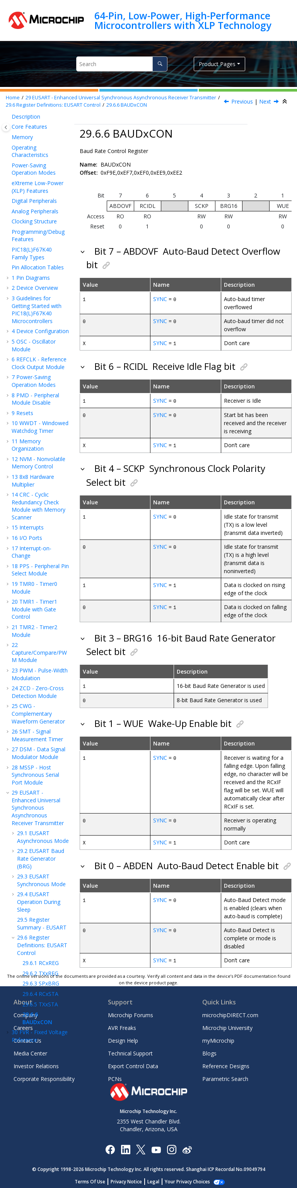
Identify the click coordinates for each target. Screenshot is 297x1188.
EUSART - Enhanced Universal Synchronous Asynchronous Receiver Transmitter (121, 97)
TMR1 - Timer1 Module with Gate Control (34, 310)
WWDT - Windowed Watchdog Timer (40, 127)
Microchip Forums (130, 1012)
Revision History (36, 954)
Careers (23, 1025)
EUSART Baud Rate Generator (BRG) (40, 559)
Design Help (123, 1038)
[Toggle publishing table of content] (6, 127)
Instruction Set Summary (34, 879)
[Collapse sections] (285, 101)
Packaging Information (28, 940)
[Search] (159, 63)
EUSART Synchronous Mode (41, 581)
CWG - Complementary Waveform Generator (38, 414)
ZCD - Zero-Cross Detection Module (38, 392)
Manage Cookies (187, 1179)
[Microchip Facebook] (110, 1146)
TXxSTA (40, 705)
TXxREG (40, 674)
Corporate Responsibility (44, 1076)
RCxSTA (40, 694)
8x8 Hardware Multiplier (33, 181)
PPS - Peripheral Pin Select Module (40, 270)
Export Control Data (133, 1063)
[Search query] (121, 63)
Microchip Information (39, 965)
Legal (158, 1179)
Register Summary (38, 847)
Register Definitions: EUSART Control (53, 105)
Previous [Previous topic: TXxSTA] (242, 101)
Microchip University (227, 1025)
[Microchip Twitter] (140, 1146)
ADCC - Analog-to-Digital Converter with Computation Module (39, 794)
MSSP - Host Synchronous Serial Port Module (35, 476)
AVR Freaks (122, 1025)
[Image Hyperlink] (156, 1147)
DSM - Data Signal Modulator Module (38, 453)
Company (26, 1012)
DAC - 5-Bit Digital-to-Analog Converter (39, 772)
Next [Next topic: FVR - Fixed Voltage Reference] (265, 101)
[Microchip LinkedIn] (125, 1146)
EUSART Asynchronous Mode (43, 537)
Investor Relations (36, 1063)
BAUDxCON (126, 105)
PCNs (115, 1076)
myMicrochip (218, 1038)
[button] (8, 142)
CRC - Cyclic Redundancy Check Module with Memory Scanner (38, 207)
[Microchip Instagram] (171, 1146)
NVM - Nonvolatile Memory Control (38, 163)
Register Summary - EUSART (42, 624)
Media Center (30, 1050)
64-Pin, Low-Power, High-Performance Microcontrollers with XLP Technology (182, 20)
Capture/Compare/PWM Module (39, 353)
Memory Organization (28, 145)
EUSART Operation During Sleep (38, 602)
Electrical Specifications (29, 897)
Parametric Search (225, 1076)
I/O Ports (27, 238)
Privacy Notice (130, 1179)
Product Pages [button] (217, 64)
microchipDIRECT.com (230, 1012)
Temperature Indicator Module (33, 754)
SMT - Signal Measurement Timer (37, 436)
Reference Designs (225, 1063)
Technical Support (130, 1050)
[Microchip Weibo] (187, 1147)
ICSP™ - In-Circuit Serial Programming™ (38, 862)
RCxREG (40, 663)
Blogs (209, 1050)
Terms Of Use (94, 1179)
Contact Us (27, 1038)
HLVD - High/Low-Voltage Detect (38, 833)
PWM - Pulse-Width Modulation (40, 375)
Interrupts (28, 228)
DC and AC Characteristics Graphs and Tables (40, 919)
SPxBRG (40, 684)
